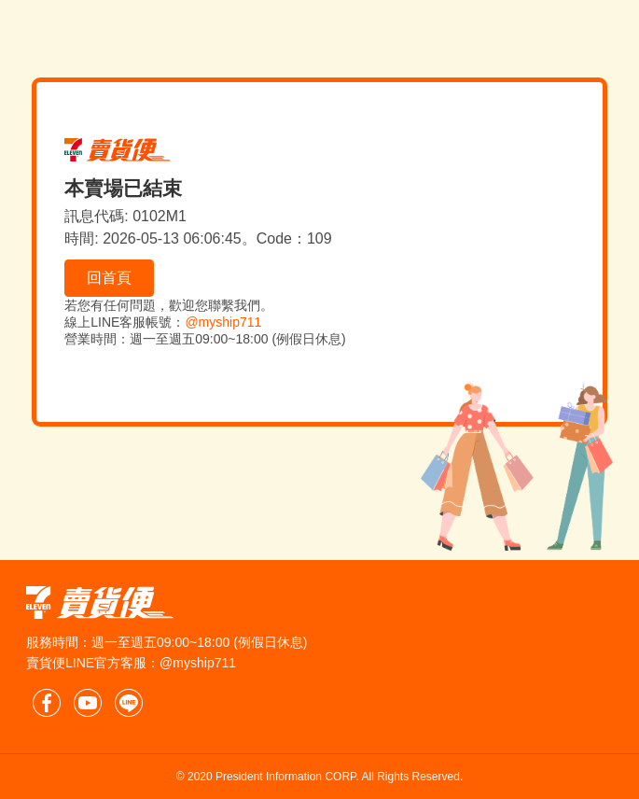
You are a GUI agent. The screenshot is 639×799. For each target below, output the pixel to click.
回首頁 (109, 278)
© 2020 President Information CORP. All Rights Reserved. (319, 776)
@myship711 (223, 322)
